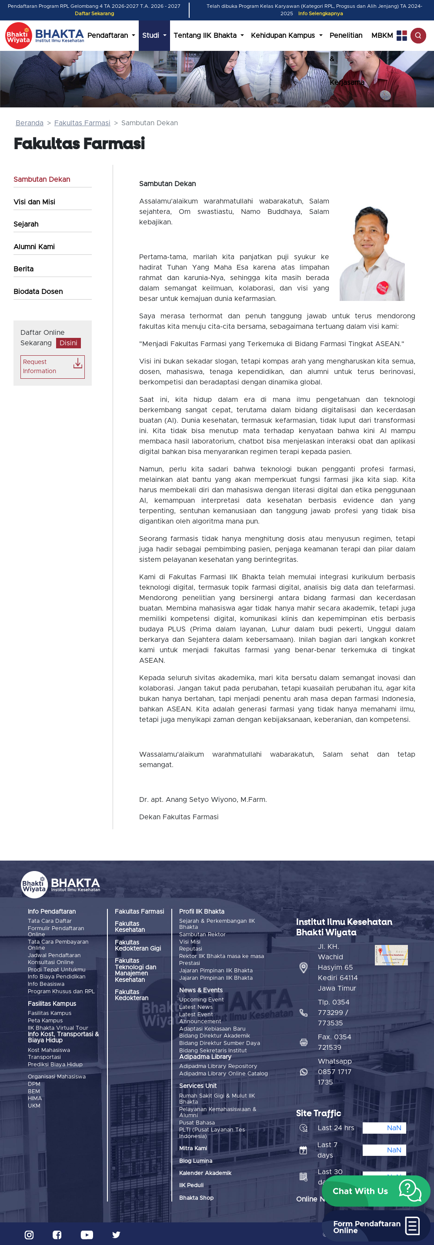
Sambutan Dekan (41, 179)
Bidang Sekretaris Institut (213, 1049)
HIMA (35, 1097)
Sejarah (25, 224)
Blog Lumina (195, 1159)
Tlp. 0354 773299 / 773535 (334, 1011)
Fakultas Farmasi (82, 123)
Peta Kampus (45, 1020)
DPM (34, 1083)
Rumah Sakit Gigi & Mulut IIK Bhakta (217, 1098)
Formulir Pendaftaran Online (56, 931)
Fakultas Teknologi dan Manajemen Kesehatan (135, 970)
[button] (376, 1191)
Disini (68, 343)
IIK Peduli (191, 1184)
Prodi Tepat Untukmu (57, 969)
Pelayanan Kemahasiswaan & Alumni (218, 1111)
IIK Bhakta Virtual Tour (58, 1027)
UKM (34, 1104)
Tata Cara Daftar (50, 921)
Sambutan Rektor (202, 935)
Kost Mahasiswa (49, 1049)
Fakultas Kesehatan (130, 927)
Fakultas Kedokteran (131, 995)
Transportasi (44, 1056)
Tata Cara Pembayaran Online (58, 945)
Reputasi (190, 948)
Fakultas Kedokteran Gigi (138, 946)
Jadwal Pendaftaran (54, 955)
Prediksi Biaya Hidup (55, 1063)
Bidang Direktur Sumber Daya (219, 1042)
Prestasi (189, 963)
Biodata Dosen (38, 291)
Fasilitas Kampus (49, 1013)
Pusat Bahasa (197, 1121)
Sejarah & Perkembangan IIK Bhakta (217, 924)
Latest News (196, 1006)
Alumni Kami (34, 247)
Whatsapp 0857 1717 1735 (335, 1070)
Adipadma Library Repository (218, 1065)
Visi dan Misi (34, 202)
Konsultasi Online (51, 962)
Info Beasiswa (46, 983)
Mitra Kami (193, 1147)
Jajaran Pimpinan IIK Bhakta (216, 970)
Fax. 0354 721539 (334, 1040)
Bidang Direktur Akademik (214, 1035)
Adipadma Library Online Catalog (223, 1072)
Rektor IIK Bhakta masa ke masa (221, 956)
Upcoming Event (201, 999)
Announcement (200, 1021)
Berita (23, 269)
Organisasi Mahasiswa (57, 1076)
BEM (34, 1090)
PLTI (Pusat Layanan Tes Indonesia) (212, 1131)
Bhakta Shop (196, 1196)
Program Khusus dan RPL (61, 991)
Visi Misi (189, 942)
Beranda (29, 123)
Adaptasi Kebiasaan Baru (212, 1028)
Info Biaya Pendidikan (57, 976)
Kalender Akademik (205, 1172)
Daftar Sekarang (94, 13)
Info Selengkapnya (320, 13)
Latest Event (196, 1014)
